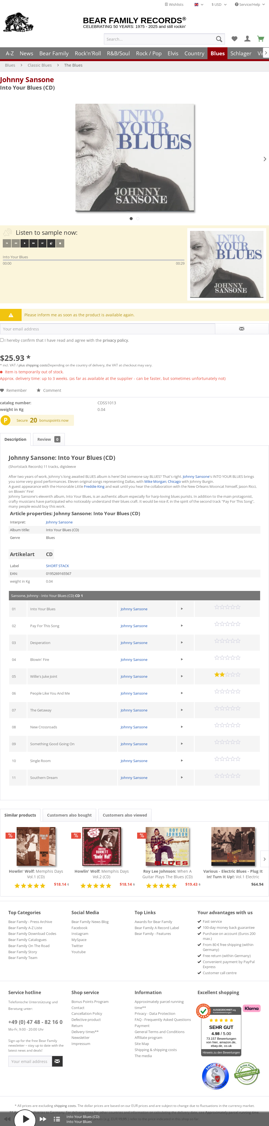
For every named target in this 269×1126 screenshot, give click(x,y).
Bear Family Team (22, 957)
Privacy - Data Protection (155, 1013)
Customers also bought (69, 815)
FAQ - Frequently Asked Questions (163, 1019)
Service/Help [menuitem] (248, 4)
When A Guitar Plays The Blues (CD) (167, 874)
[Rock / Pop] (149, 53)
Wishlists (174, 4)
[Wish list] (234, 39)
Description (15, 439)
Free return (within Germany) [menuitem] (227, 955)
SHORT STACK (57, 565)
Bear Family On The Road (29, 945)
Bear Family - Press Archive (30, 921)
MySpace (78, 939)
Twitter (77, 945)
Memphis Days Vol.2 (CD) (102, 874)
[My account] (247, 39)
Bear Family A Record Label (157, 927)
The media (143, 1055)
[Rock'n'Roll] (88, 53)
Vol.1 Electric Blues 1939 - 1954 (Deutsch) (233, 874)
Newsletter (80, 1037)
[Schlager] (241, 53)
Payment (142, 1025)
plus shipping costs (33, 365)
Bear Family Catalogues (27, 939)
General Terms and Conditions (160, 1031)
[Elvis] (173, 53)
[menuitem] (164, 39)
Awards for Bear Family (153, 921)
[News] (27, 53)
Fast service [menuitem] (212, 921)
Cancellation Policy (86, 1013)
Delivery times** (85, 1031)
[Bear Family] (54, 53)
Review (48, 439)
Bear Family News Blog (90, 921)
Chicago (174, 481)
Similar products (20, 815)
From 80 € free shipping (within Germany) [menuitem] (228, 947)
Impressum (80, 1043)
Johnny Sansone (27, 79)
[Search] (219, 39)
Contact (77, 1007)
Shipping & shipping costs (156, 1049)
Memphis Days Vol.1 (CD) (36, 874)
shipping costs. (65, 1105)
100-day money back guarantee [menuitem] (229, 927)
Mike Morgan (155, 481)
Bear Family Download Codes (32, 933)
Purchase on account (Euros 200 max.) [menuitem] (229, 936)
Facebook (79, 927)
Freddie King (94, 486)
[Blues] (217, 53)
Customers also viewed (125, 815)
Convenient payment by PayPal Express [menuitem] (229, 964)
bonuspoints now (53, 420)
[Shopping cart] (261, 39)
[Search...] (164, 39)
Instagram (79, 933)
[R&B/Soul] (118, 53)
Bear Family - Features (153, 933)
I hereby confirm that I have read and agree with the (66, 340)
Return (77, 1025)
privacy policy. (116, 340)
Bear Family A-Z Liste (25, 927)
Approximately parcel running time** (159, 1004)
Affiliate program (148, 1037)
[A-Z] (10, 53)
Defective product (86, 1019)
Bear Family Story (22, 951)
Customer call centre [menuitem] (220, 972)
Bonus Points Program (90, 1001)
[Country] (194, 53)
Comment (49, 390)
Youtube (78, 951)
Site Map (142, 1043)
